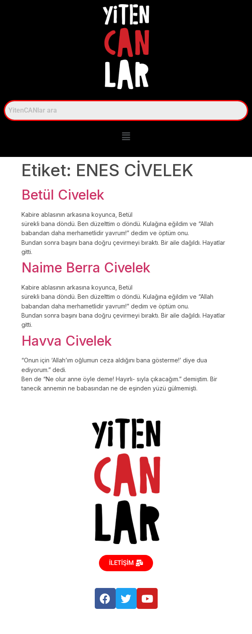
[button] (126, 136)
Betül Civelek (62, 195)
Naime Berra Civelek (86, 267)
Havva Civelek (66, 341)
